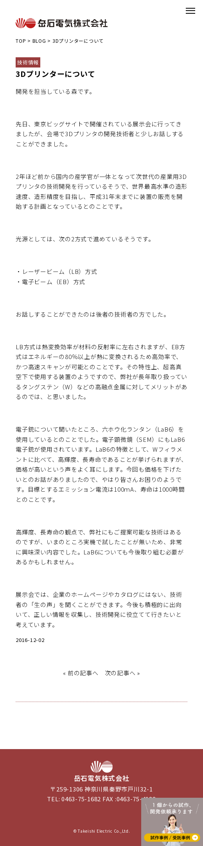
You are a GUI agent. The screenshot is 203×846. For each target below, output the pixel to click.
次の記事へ (120, 673)
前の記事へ (83, 673)
